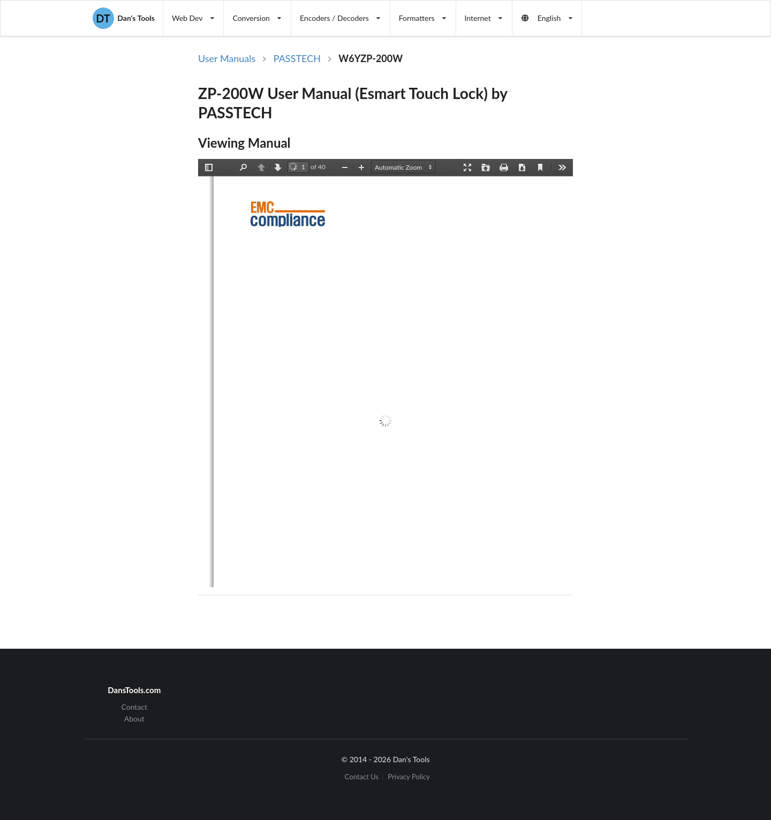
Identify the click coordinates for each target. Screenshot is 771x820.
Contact (135, 707)
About (134, 718)
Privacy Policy (408, 776)
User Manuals (226, 58)
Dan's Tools (124, 18)
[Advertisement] (661, 226)
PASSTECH (297, 58)
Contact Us (362, 776)
